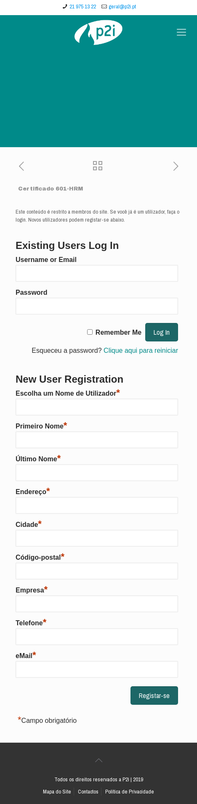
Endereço (33, 490)
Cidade (29, 523)
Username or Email (46, 259)
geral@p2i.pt (122, 6)
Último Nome (38, 458)
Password (32, 292)
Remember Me (118, 332)
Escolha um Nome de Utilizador (68, 392)
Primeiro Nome (41, 425)
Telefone (31, 622)
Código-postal (40, 556)
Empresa (32, 589)
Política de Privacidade (129, 791)
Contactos (88, 791)
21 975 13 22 (82, 6)
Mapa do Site (57, 791)
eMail (26, 654)
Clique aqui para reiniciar (141, 350)
